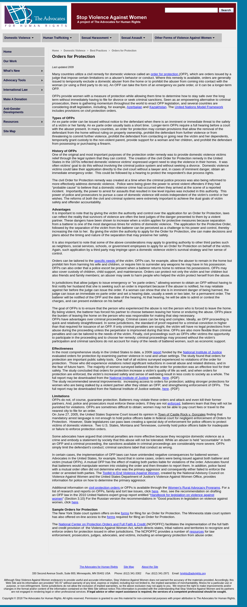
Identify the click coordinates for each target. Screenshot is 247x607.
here (165, 378)
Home (7, 51)
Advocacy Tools (14, 80)
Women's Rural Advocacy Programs (194, 487)
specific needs (105, 261)
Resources (10, 121)
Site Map (9, 131)
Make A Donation (15, 99)
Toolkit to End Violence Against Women (130, 473)
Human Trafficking (56, 38)
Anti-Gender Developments (13, 110)
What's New (11, 70)
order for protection (165, 74)
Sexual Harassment (95, 38)
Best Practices (98, 50)
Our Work (10, 61)
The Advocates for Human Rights (98, 566)
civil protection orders (105, 487)
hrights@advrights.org (192, 573)
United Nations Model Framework (199, 107)
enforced (174, 403)
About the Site (150, 566)
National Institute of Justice (202, 352)
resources (197, 531)
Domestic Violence (17, 38)
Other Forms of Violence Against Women (183, 38)
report (157, 352)
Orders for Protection (124, 50)
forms (125, 513)
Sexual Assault (131, 38)
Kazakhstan (158, 107)
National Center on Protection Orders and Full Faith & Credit (102, 524)
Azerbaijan (134, 107)
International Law (15, 89)
